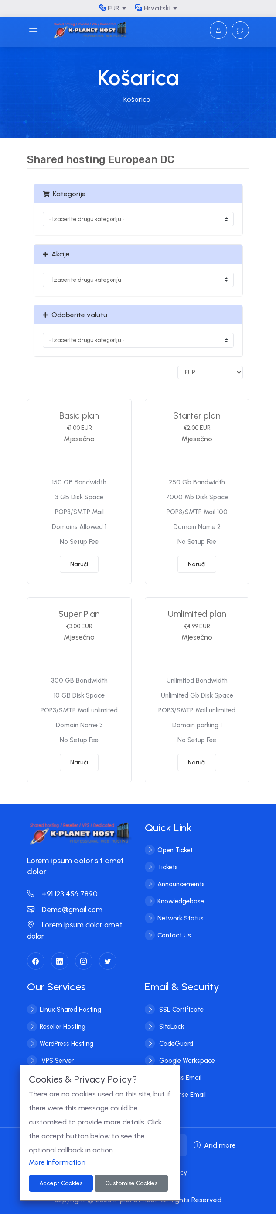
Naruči (79, 564)
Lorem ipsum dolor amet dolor (75, 930)
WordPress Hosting (66, 1043)
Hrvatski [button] (152, 8)
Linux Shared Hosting (70, 1009)
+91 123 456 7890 (62, 893)
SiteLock (170, 1026)
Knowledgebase (180, 901)
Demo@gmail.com (64, 909)
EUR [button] (109, 8)
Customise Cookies (131, 1183)
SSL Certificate (180, 1009)
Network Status (180, 918)
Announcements (181, 884)
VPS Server (57, 1060)
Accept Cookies (60, 1183)
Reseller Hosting (62, 1026)
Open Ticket (175, 850)
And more (215, 1145)
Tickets (167, 867)
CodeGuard (175, 1043)
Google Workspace (186, 1060)
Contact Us (174, 935)
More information (57, 1162)
